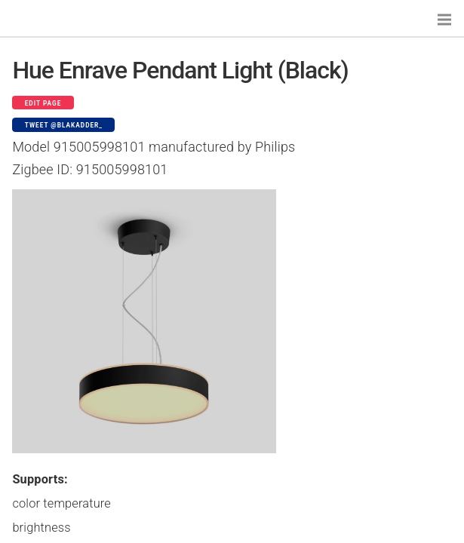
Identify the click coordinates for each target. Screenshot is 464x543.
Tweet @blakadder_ (64, 125)
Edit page (43, 103)
